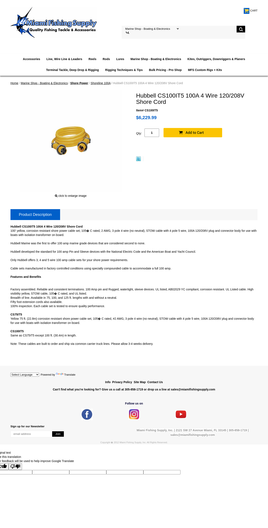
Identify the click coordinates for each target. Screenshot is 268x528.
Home (14, 83)
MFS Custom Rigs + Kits (205, 70)
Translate (66, 374)
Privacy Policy (122, 382)
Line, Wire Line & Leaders (64, 59)
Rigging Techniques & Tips (124, 70)
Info (108, 382)
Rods (106, 59)
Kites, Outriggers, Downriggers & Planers (216, 59)
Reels (92, 59)
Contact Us (155, 382)
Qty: (139, 133)
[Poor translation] (15, 466)
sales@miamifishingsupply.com (193, 389)
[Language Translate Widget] (24, 375)
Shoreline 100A (101, 83)
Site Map (140, 382)
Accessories (31, 59)
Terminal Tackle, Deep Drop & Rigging (72, 70)
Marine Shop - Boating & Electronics (155, 59)
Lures (120, 59)
